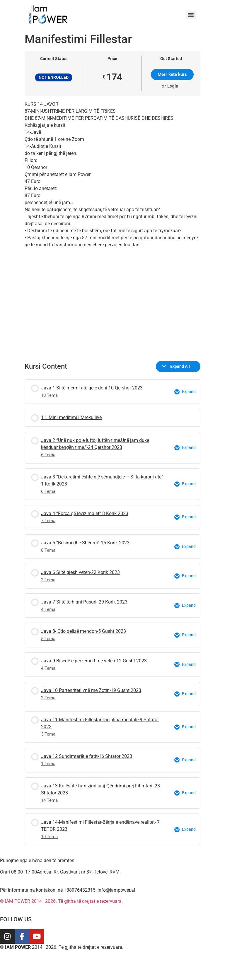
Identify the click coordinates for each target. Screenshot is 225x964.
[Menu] (190, 15)
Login (172, 86)
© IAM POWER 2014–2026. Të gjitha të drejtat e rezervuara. (61, 901)
